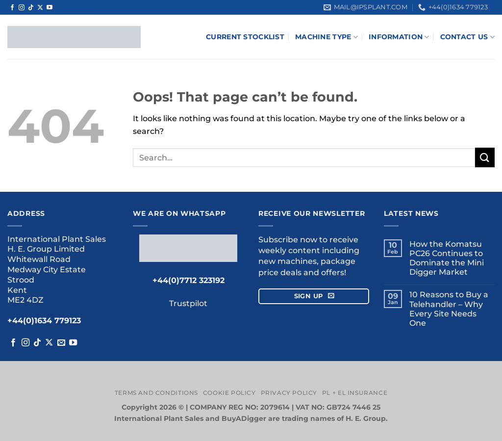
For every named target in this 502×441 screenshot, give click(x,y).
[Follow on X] (40, 7)
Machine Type (326, 37)
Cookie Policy (229, 392)
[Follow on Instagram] (22, 7)
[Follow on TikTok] (31, 7)
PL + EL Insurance (354, 392)
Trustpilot (75, 7)
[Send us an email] (61, 342)
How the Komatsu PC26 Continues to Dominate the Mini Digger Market (446, 258)
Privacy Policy (289, 392)
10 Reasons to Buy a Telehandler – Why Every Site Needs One (448, 309)
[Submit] (485, 157)
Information (399, 37)
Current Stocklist (245, 36)
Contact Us (467, 37)
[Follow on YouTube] (49, 7)
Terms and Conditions (156, 392)
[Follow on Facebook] (12, 7)
